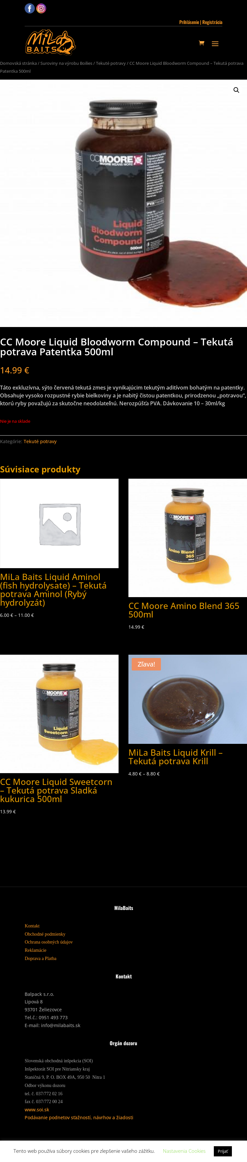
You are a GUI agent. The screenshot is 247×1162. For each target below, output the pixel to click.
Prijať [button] (223, 1151)
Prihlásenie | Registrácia (200, 21)
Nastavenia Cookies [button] (184, 1151)
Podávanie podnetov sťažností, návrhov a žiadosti (79, 1117)
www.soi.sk (37, 1109)
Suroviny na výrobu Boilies (66, 63)
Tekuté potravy (111, 63)
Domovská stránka (18, 63)
